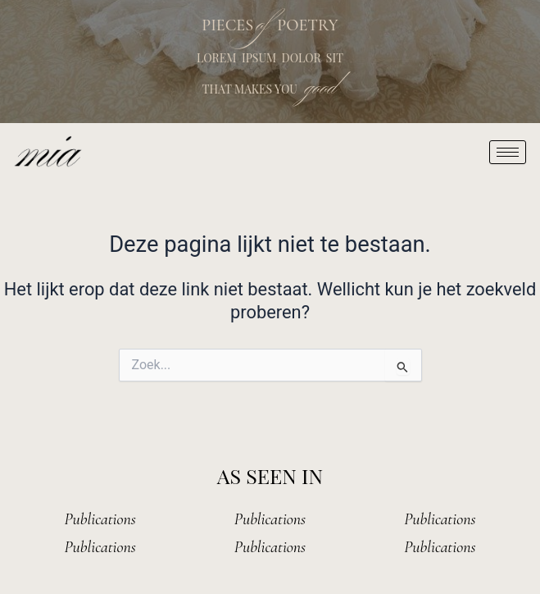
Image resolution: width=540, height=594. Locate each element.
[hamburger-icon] (507, 152)
